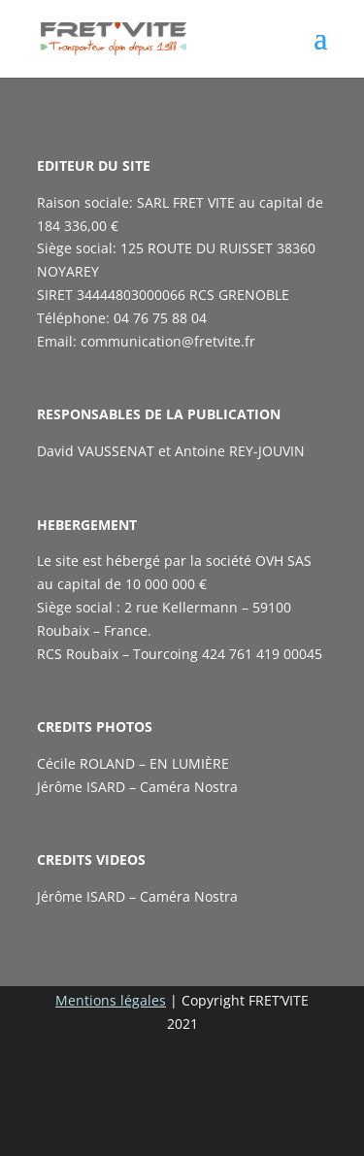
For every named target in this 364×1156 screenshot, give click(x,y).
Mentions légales (110, 1000)
